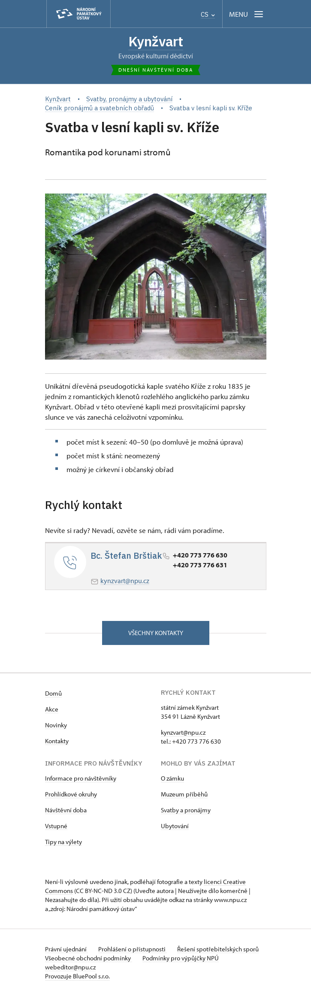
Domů (53, 693)
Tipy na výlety (63, 842)
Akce (51, 709)
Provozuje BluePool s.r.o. (77, 976)
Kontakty (57, 741)
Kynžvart (155, 41)
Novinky (56, 725)
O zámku (172, 778)
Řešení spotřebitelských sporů (218, 949)
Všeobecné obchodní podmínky (88, 958)
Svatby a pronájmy (186, 810)
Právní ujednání (66, 949)
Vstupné (56, 826)
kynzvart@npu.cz (124, 580)
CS (208, 14)
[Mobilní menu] (247, 14)
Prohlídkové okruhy (71, 794)
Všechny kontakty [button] (155, 633)
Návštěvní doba (66, 810)
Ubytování (175, 826)
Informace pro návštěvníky (80, 778)
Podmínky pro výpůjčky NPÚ (180, 958)
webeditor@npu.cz (70, 967)
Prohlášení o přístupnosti (132, 949)
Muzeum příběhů (184, 794)
